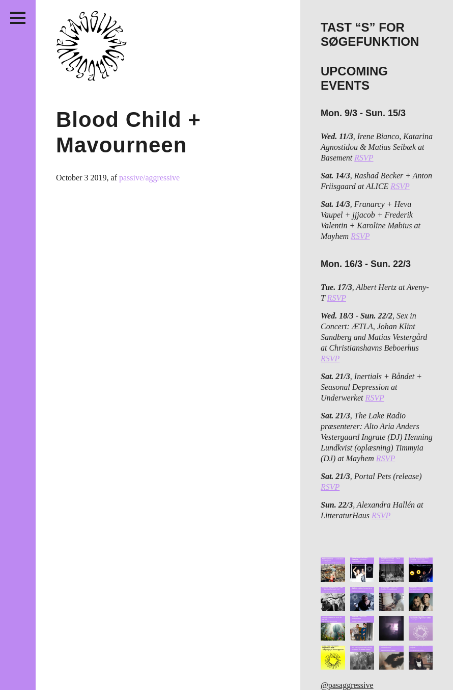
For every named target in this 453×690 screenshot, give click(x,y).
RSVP (363, 157)
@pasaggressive (347, 685)
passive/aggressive (149, 177)
